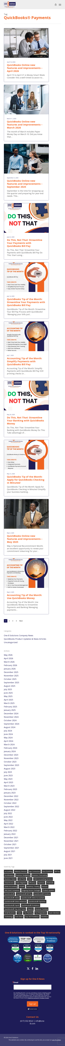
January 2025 (10, 710)
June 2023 (8, 775)
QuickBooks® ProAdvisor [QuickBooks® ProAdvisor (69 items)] (30, 905)
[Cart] (56, 4)
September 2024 (11, 724)
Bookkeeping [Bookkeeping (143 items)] (9, 875)
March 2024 (9, 744)
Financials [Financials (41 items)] (50, 883)
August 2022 (9, 810)
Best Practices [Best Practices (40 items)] (47, 871)
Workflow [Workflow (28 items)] (44, 917)
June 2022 (8, 816)
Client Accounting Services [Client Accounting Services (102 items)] (43, 879)
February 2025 (10, 706)
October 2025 (10, 679)
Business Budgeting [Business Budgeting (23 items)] (23, 875)
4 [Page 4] (16, 621)
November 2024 (11, 717)
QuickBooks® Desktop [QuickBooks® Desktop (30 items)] (42, 894)
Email (16, 982)
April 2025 (8, 699)
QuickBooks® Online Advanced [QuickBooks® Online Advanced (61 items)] (15, 902)
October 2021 (10, 844)
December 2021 (11, 837)
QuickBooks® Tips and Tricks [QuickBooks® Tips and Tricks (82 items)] (15, 909)
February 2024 (10, 748)
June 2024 (8, 734)
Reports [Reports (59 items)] (30, 909)
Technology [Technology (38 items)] (9, 917)
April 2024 (8, 741)
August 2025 (9, 686)
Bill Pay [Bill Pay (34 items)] (57, 871)
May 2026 (8, 655)
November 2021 (11, 841)
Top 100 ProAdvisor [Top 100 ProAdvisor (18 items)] (32, 917)
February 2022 (10, 830)
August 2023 (9, 768)
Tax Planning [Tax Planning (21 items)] (28, 913)
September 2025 (11, 682)
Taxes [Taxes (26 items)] (19, 913)
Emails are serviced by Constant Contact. (38, 998)
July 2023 (8, 772)
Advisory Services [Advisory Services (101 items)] (21, 871)
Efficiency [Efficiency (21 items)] (32, 883)
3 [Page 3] (12, 621)
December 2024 (11, 713)
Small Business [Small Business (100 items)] (10, 913)
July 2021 (8, 854)
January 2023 (10, 792)
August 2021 (9, 851)
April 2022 (8, 823)
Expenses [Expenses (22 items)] (41, 883)
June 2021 (8, 858)
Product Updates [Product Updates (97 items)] (48, 890)
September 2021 (11, 847)
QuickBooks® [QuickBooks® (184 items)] (9, 894)
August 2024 (9, 727)
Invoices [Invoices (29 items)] (45, 886)
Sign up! (32, 1004)
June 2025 (8, 693)
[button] (60, 5)
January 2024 (10, 751)
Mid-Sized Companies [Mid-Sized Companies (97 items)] (12, 890)
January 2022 (10, 834)
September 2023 (11, 765)
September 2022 (11, 806)
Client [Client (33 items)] (30, 879)
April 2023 (8, 782)
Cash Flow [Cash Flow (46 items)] (21, 879)
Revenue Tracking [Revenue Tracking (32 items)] (41, 909)
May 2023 (8, 779)
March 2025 (9, 703)
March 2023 (9, 785)
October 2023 (10, 761)
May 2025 (8, 696)
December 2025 (11, 672)
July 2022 (8, 813)
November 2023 (11, 758)
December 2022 (11, 796)
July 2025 (8, 689)
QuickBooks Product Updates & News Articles (25, 639)
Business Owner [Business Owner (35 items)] (10, 879)
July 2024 (8, 730)
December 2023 (11, 755)
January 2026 (10, 668)
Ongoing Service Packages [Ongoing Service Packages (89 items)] (31, 890)
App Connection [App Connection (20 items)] (34, 871)
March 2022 (9, 827)
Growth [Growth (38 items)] (21, 886)
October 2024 (10, 720)
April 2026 (8, 658)
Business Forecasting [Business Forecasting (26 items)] (39, 875)
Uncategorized (10, 642)
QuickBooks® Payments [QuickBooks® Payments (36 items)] (37, 902)
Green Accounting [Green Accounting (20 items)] (11, 886)
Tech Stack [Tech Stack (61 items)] (19, 917)
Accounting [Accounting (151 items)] (8, 871)
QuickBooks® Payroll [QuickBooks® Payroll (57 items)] (12, 905)
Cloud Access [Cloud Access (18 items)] (9, 883)
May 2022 (8, 820)
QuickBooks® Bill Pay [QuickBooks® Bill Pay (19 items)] (24, 894)
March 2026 (9, 662)
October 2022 (10, 803)
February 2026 (10, 665)
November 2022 (11, 799)
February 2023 (10, 789)
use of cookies (56, 1040)
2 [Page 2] (9, 621)
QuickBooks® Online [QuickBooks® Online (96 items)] (12, 898)
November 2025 (11, 675)
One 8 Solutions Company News (18, 635)
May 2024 (8, 737)
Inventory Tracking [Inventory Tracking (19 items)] (33, 886)
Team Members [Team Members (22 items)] (54, 913)
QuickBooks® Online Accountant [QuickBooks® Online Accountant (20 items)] (32, 898)
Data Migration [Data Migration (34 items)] (21, 883)
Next (21, 621)
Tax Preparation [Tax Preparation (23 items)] (40, 913)
